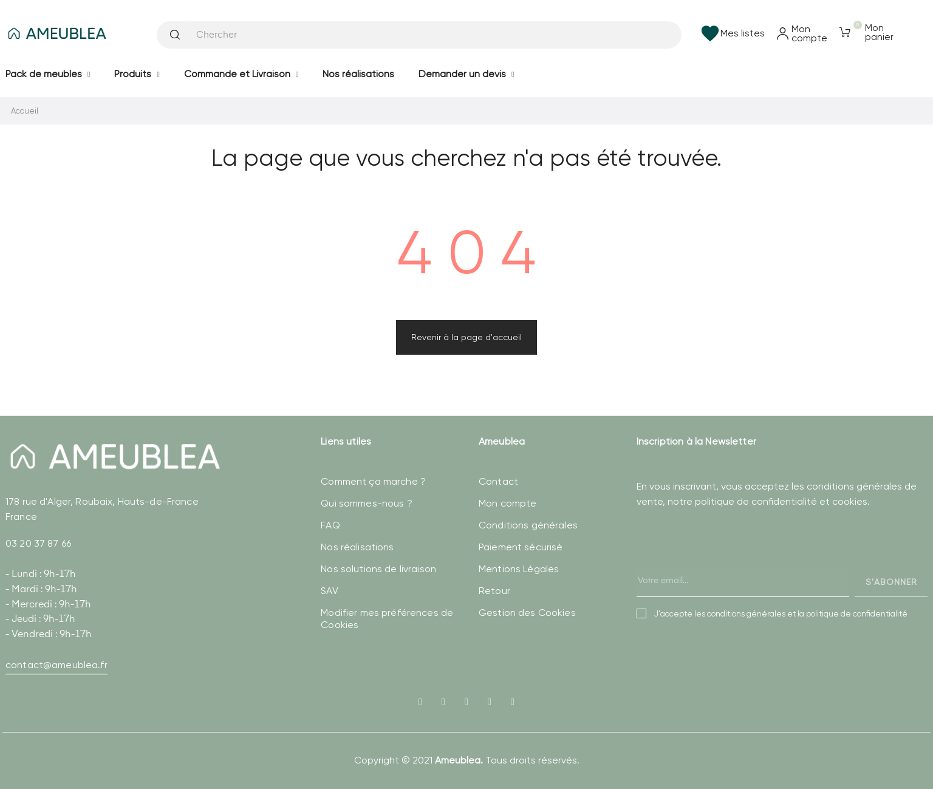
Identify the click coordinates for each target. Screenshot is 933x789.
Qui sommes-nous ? (366, 503)
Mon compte (507, 503)
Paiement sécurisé (520, 547)
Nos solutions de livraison (378, 569)
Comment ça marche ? (373, 481)
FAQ (330, 525)
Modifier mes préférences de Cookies (387, 618)
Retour (494, 590)
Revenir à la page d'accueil (466, 337)
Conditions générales (528, 525)
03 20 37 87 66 (38, 543)
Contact (498, 481)
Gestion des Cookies (527, 612)
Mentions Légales (519, 569)
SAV (329, 590)
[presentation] (729, 564)
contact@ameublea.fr (56, 665)
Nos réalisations (357, 547)
